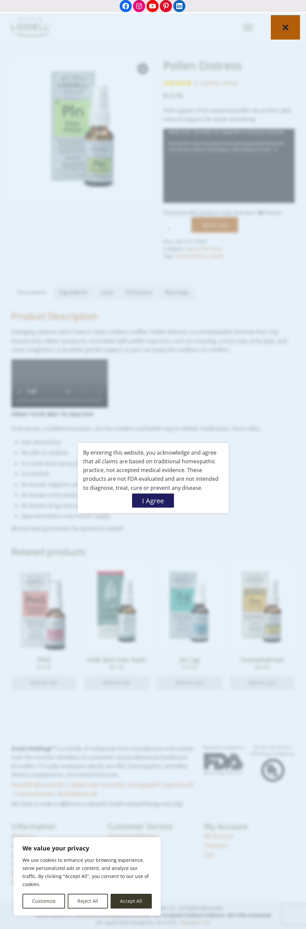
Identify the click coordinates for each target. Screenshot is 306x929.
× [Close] (285, 27)
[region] (87, 876)
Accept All (131, 901)
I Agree (153, 500)
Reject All (87, 901)
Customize (44, 901)
